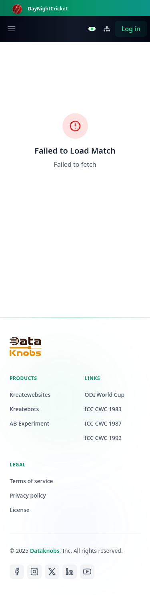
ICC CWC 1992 (103, 438)
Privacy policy (28, 495)
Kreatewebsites (30, 394)
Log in (130, 28)
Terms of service (31, 481)
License (20, 510)
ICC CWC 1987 (103, 423)
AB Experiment (29, 423)
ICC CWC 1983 (103, 409)
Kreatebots (24, 409)
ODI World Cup (105, 394)
